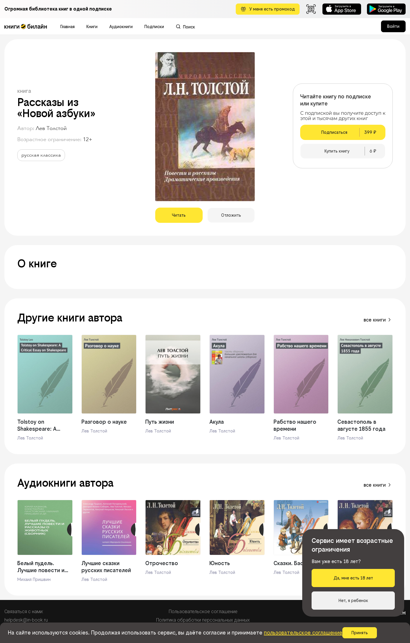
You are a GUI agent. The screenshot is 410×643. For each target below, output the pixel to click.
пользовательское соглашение (303, 633)
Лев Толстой (51, 128)
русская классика (41, 155)
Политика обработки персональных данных (203, 620)
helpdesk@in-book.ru (26, 620)
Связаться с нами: (23, 611)
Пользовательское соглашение (203, 611)
